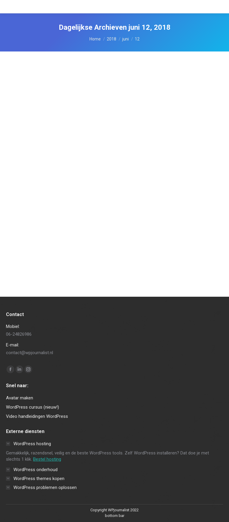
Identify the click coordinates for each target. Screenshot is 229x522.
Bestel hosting (47, 459)
